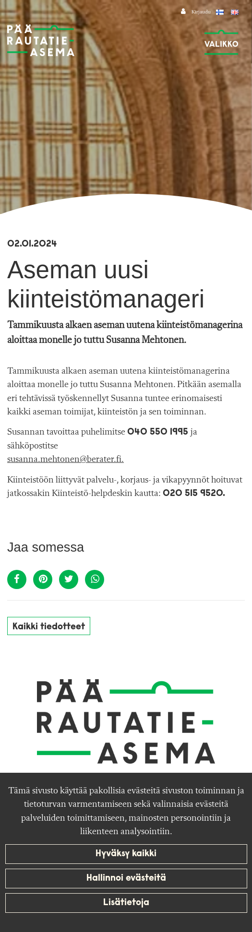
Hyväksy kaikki (126, 854)
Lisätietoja (126, 903)
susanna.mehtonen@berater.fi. (65, 459)
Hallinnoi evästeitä (126, 878)
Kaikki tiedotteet (48, 627)
